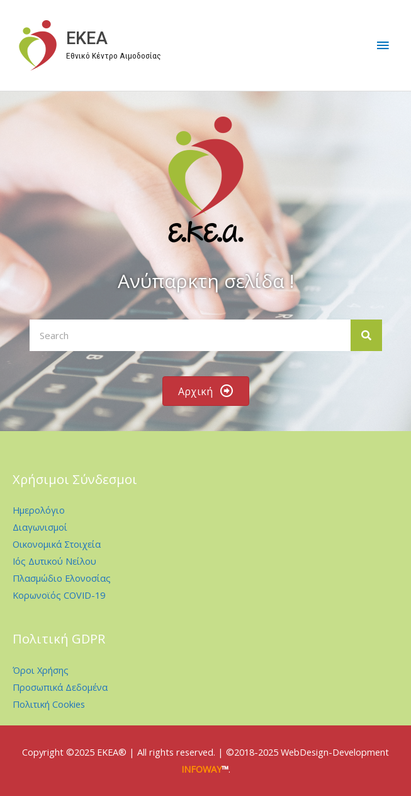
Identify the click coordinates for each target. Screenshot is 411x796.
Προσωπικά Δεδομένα (60, 687)
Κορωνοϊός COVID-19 (59, 595)
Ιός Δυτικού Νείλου (54, 561)
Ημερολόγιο (39, 510)
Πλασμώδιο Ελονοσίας (62, 578)
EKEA (87, 38)
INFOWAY (201, 769)
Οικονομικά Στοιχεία (57, 544)
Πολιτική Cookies (49, 704)
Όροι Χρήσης (41, 670)
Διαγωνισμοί (40, 527)
